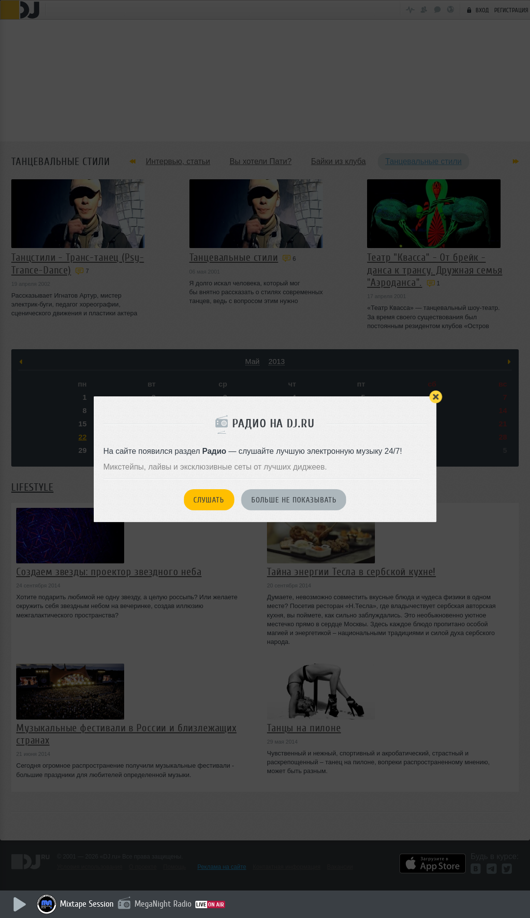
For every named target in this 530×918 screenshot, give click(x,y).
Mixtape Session (87, 904)
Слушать (208, 500)
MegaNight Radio (162, 904)
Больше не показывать (294, 500)
